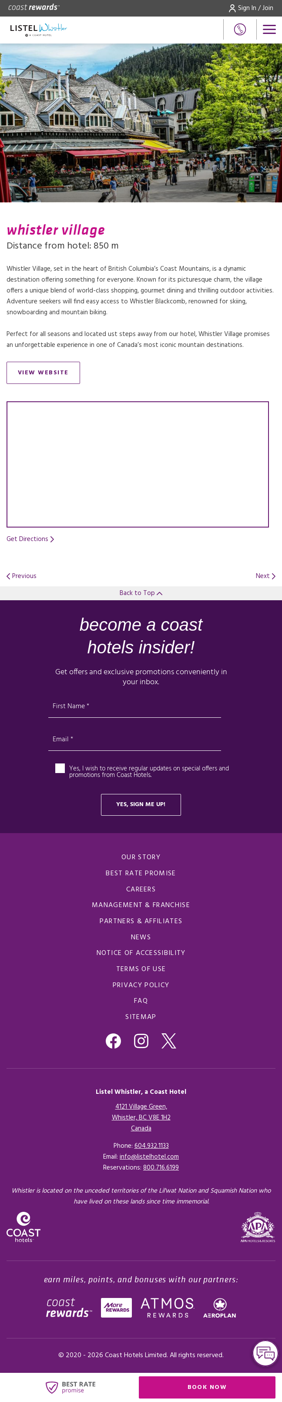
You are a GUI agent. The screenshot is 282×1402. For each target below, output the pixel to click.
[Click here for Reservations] (161, 1168)
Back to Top (141, 593)
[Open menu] (269, 29)
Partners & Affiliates (141, 921)
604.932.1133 (151, 1146)
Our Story (141, 857)
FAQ (141, 1001)
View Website (49, 374)
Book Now (232, 1389)
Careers (141, 889)
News (141, 937)
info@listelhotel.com (149, 1157)
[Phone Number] (240, 29)
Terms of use (141, 969)
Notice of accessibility (141, 953)
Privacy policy (141, 985)
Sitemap (140, 1017)
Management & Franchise (141, 905)
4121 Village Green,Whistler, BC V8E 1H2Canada (141, 1118)
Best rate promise (141, 873)
